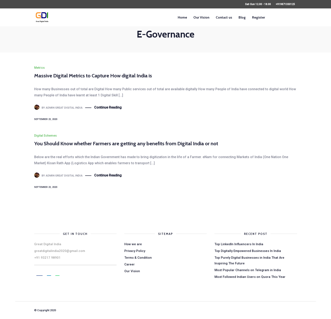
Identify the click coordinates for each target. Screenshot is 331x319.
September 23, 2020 (45, 119)
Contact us (224, 17)
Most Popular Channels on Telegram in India (247, 270)
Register (258, 17)
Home (182, 17)
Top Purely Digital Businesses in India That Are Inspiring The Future (249, 260)
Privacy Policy (134, 251)
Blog (242, 17)
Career (129, 264)
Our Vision (201, 17)
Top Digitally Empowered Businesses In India (247, 251)
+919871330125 (285, 4)
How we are (133, 244)
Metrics (39, 67)
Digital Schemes (45, 135)
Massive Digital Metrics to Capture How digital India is (93, 76)
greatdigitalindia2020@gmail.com (59, 251)
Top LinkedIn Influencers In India (238, 244)
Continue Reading (108, 108)
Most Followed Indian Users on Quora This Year (249, 277)
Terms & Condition (138, 258)
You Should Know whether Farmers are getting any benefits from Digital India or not (126, 143)
